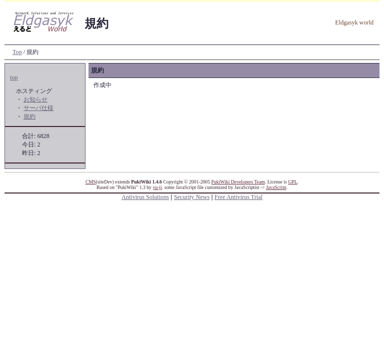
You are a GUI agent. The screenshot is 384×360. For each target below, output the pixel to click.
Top (17, 52)
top (14, 77)
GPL (292, 181)
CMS (91, 181)
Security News (192, 197)
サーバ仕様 (39, 108)
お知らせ (36, 99)
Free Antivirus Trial (238, 197)
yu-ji (157, 187)
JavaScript (276, 187)
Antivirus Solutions (145, 197)
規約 (30, 116)
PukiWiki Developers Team (238, 181)
